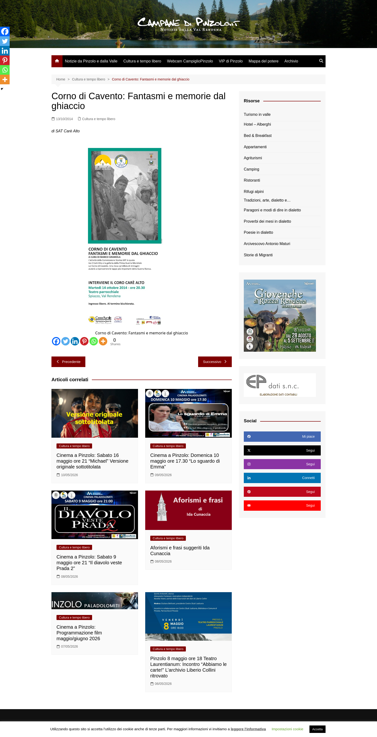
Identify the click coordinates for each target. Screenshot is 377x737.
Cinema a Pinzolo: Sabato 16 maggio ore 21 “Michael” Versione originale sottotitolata (92, 461)
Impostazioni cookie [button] (287, 729)
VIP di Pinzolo (231, 61)
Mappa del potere (264, 61)
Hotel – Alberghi (257, 124)
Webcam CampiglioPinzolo (190, 61)
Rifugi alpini (254, 192)
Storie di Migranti (258, 255)
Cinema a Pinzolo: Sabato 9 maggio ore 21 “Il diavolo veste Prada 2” (89, 562)
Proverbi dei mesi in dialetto (267, 221)
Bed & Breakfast (258, 136)
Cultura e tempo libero (142, 61)
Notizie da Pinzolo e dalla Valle (91, 61)
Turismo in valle (257, 114)
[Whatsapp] (93, 341)
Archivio (291, 61)
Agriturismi (253, 158)
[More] (103, 341)
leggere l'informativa (248, 729)
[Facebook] (56, 341)
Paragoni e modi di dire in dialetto (272, 210)
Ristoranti (252, 180)
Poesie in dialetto (258, 232)
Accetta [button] (317, 729)
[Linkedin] (75, 341)
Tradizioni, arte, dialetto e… (267, 200)
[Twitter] (65, 341)
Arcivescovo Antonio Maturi (267, 244)
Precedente (68, 362)
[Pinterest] (84, 341)
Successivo (215, 362)
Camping (251, 169)
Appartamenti (255, 147)
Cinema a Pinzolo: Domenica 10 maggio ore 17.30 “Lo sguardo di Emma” (185, 461)
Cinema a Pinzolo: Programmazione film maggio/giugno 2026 (79, 632)
